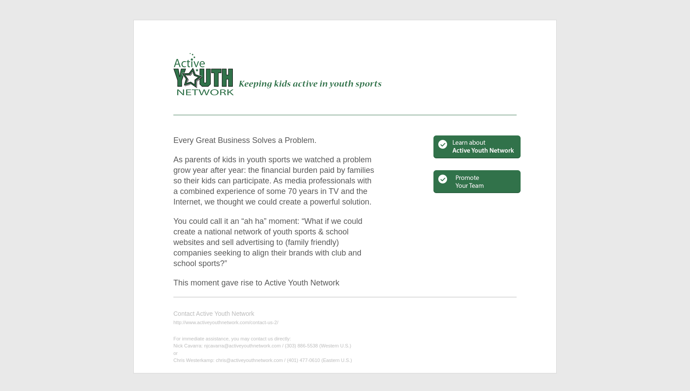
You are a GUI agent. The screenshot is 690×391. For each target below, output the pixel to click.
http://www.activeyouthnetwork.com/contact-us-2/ (225, 322)
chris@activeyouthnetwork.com (249, 360)
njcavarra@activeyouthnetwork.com (242, 345)
